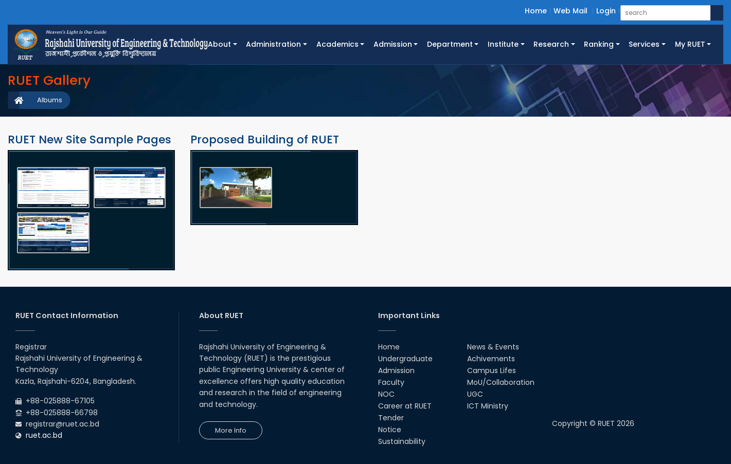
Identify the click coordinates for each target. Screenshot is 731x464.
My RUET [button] (690, 44)
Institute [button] (503, 44)
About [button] (219, 44)
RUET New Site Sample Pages (89, 139)
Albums (49, 100)
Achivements (491, 359)
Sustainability (401, 441)
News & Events (493, 347)
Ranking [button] (599, 44)
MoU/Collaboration (500, 382)
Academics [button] (337, 44)
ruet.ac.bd (44, 435)
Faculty (391, 382)
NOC (386, 394)
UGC (475, 394)
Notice (389, 429)
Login (606, 11)
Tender (391, 418)
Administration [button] (273, 44)
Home (536, 11)
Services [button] (644, 44)
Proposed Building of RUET (264, 139)
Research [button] (551, 44)
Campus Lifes (491, 370)
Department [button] (450, 44)
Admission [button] (392, 44)
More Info (230, 430)
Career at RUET (405, 406)
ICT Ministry (487, 406)
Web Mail (570, 11)
